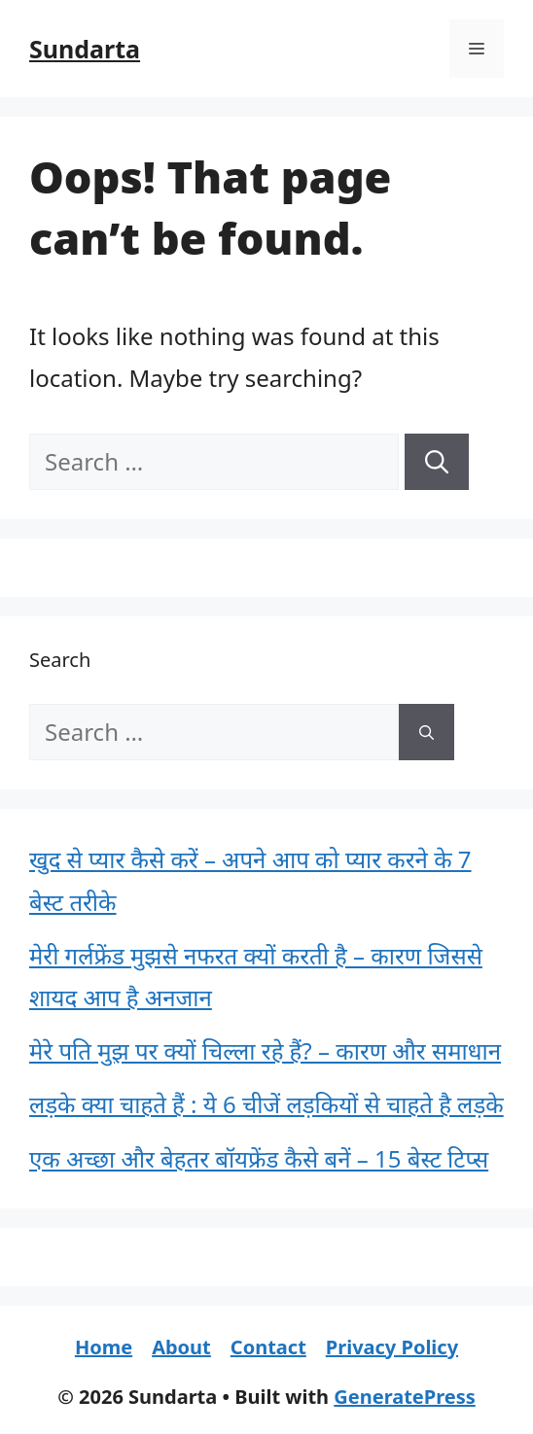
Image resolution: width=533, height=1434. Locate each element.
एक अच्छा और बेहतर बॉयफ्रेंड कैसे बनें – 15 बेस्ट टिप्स (258, 1158)
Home (103, 1347)
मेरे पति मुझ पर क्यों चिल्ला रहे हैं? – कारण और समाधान (265, 1050)
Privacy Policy (392, 1347)
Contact (268, 1347)
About (181, 1347)
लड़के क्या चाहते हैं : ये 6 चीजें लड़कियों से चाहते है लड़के (266, 1104)
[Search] (437, 462)
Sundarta (84, 48)
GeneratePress (404, 1396)
